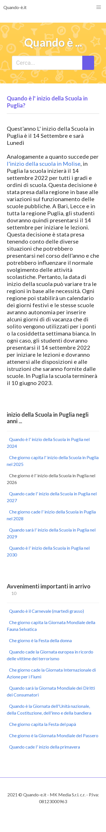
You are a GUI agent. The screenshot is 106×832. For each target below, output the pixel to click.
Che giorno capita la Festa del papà (42, 724)
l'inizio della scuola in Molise (44, 163)
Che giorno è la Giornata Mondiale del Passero (53, 735)
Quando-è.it (15, 7)
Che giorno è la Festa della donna (40, 640)
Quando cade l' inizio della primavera (44, 746)
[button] (98, 7)
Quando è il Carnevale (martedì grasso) (46, 611)
